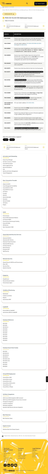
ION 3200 (5, 332)
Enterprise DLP (6, 249)
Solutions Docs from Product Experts (11, 429)
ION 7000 (5, 336)
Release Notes (7, 435)
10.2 (23, 435)
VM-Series (5, 202)
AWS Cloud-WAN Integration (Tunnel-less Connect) (14, 399)
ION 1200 (5, 325)
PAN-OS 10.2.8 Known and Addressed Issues (19, 10)
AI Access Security (7, 245)
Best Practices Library (7, 418)
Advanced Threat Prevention (9, 241)
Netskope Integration (7, 405)
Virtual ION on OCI (7, 385)
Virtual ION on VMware (8, 386)
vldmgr (27, 107)
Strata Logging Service (8, 165)
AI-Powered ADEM (7, 219)
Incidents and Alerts (7, 295)
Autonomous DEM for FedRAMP (10, 312)
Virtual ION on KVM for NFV (9, 383)
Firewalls (5, 193)
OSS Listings (6, 459)
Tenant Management (7, 173)
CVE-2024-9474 (23, 44)
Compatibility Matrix (8, 458)
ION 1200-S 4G (6, 358)
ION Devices (5, 225)
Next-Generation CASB (8, 227)
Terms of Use (35, 455)
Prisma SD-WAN (6, 223)
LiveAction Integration (8, 403)
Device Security (6, 247)
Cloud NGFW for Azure (8, 189)
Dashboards (5, 293)
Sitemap (5, 461)
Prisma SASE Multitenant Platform (10, 217)
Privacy (34, 451)
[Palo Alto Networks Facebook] (5, 466)
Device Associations (7, 167)
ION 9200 (5, 340)
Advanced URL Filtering (8, 240)
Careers (20, 453)
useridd (34, 56)
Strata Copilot (39, 4)
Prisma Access (6, 215)
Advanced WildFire (7, 238)
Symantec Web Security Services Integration (13, 407)
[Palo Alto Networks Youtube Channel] (15, 466)
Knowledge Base (21, 458)
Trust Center (35, 453)
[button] (47, 379)
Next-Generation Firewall (30, 435)
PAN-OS (7, 10)
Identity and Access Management (10, 171)
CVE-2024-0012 (30, 43)
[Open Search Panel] (27, 4)
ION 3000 (5, 331)
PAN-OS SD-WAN (7, 197)
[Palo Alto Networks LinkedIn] (8, 466)
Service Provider (6, 201)
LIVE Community (21, 456)
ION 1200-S (5, 327)
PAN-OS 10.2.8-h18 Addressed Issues (36, 10)
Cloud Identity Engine (8, 163)
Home (3, 10)
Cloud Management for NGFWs (10, 186)
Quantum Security (7, 267)
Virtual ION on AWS (7, 377)
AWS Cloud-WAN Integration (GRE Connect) (13, 398)
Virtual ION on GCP (7, 381)
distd (33, 123)
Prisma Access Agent (7, 282)
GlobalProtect (6, 279)
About (19, 451)
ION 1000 (5, 323)
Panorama (5, 199)
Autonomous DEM (7, 299)
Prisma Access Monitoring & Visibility (11, 221)
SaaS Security (6, 251)
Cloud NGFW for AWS (8, 187)
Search (5, 454)
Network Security (14, 435)
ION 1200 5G (6, 355)
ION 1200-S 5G (6, 360)
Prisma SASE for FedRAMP (9, 310)
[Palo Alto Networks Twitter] (12, 466)
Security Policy (6, 266)
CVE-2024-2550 (30, 102)
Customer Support (22, 455)
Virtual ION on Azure (7, 379)
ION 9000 (5, 338)
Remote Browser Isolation (8, 280)
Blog (5, 456)
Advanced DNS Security (8, 243)
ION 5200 (5, 334)
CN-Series (5, 191)
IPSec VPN (5, 264)
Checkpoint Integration (8, 401)
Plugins (4, 204)
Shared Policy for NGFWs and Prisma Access (13, 262)
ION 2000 (5, 329)
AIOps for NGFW (6, 184)
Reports (4, 297)
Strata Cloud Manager (8, 159)
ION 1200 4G (6, 353)
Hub (4, 169)
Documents (34, 456)
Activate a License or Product (9, 161)
